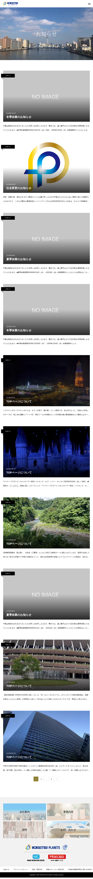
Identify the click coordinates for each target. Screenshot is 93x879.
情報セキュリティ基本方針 (55, 869)
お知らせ (7, 75)
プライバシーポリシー (20, 869)
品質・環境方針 (37, 869)
